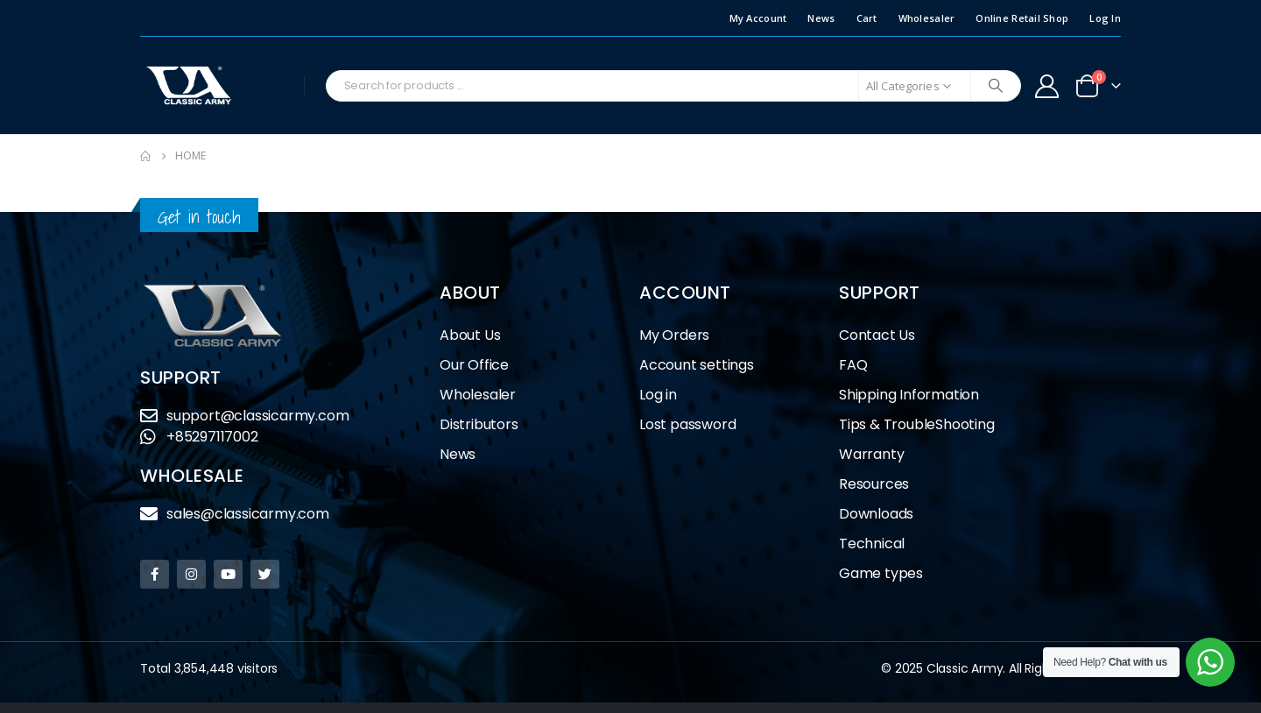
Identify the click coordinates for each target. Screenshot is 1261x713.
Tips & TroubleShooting (917, 424)
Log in (658, 395)
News (821, 18)
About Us (470, 335)
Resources (874, 484)
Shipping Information (909, 395)
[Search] (995, 86)
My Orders (674, 335)
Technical (872, 543)
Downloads (876, 514)
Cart (866, 18)
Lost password (687, 424)
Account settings (696, 365)
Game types (881, 573)
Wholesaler (926, 18)
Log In (1105, 18)
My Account (758, 18)
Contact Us (877, 335)
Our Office (474, 365)
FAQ (853, 365)
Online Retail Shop (1022, 18)
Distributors (483, 424)
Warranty (871, 454)
